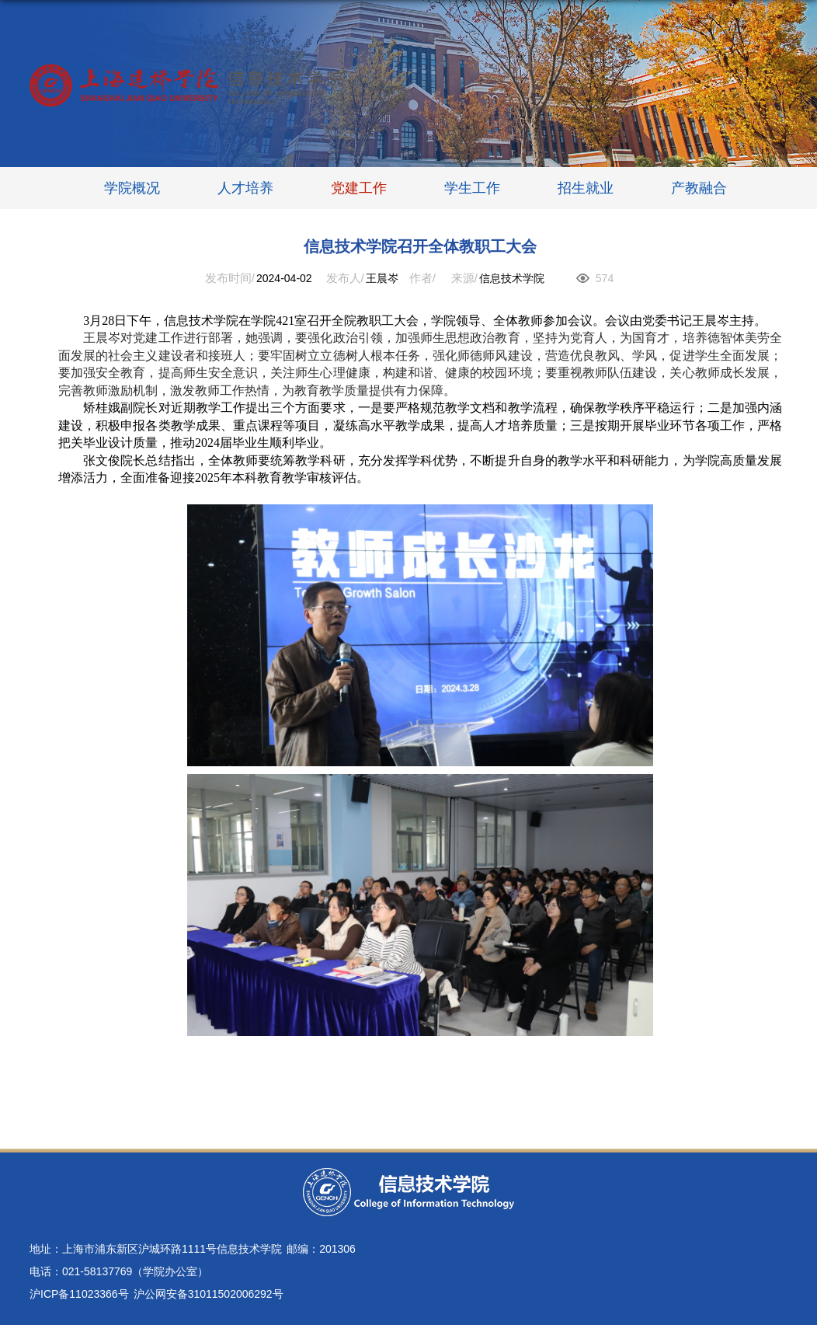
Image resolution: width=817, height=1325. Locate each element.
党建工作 (359, 188)
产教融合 (699, 188)
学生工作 (472, 188)
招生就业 (586, 188)
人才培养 (245, 188)
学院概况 (132, 188)
